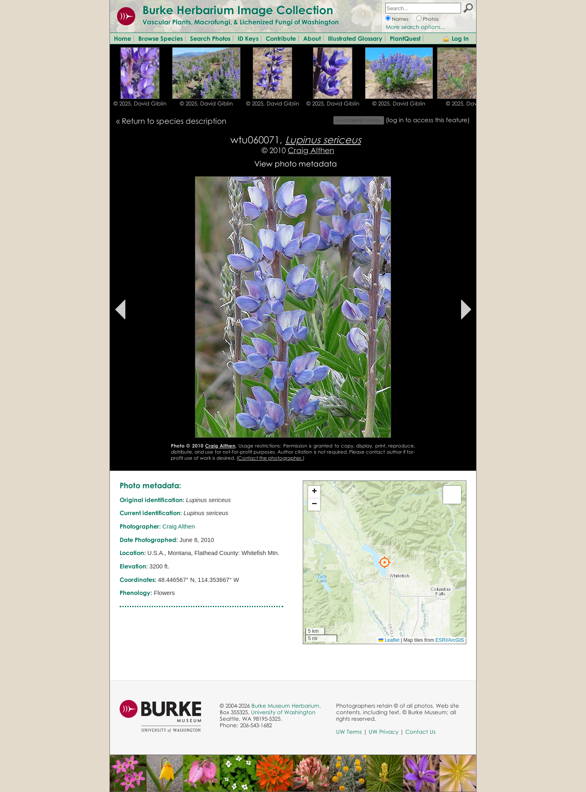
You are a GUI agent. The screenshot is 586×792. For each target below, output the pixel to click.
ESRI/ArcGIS (449, 640)
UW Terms (349, 731)
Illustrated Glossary (355, 38)
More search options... (415, 27)
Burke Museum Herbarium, (286, 705)
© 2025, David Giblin (140, 103)
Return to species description (174, 120)
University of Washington (283, 712)
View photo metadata (295, 163)
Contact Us (420, 731)
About (312, 38)
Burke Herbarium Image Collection (237, 10)
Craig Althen (311, 150)
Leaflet (388, 640)
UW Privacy (383, 731)
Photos (431, 19)
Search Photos (210, 38)
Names (400, 19)
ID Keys (248, 38)
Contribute (281, 38)
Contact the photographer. (270, 458)
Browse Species (160, 38)
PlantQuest (405, 38)
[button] (384, 562)
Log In (460, 38)
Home (122, 38)
